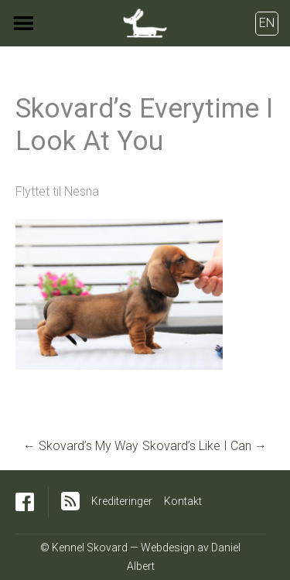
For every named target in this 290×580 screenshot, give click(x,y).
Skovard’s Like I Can (204, 445)
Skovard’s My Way (80, 445)
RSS (70, 501)
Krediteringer (121, 501)
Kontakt (183, 501)
